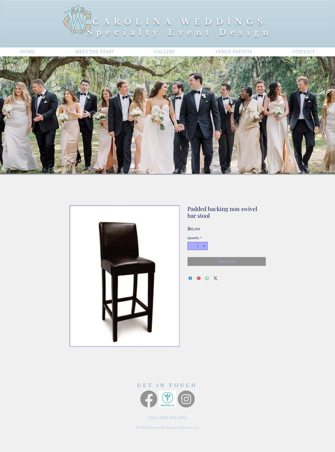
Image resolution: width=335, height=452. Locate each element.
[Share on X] (215, 278)
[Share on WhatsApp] (207, 278)
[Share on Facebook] (190, 278)
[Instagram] (186, 398)
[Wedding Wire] (167, 398)
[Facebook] (148, 398)
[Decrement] (191, 246)
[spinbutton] (198, 246)
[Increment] (204, 246)
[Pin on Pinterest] (198, 278)
